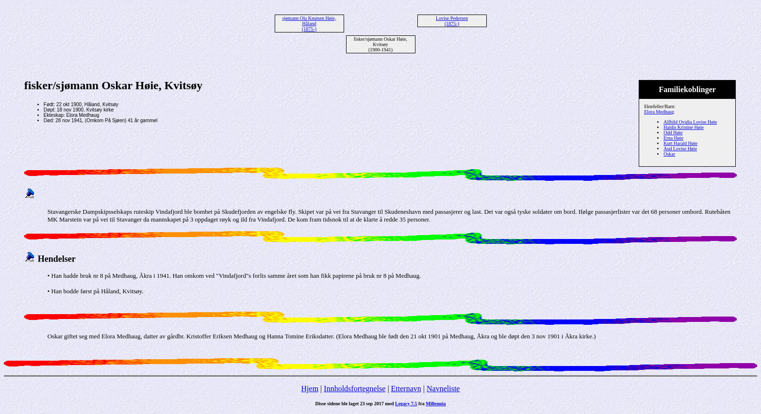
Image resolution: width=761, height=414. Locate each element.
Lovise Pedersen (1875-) (452, 21)
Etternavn (406, 388)
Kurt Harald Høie (680, 143)
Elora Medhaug (659, 111)
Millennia (436, 403)
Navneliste (443, 388)
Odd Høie (672, 132)
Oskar (669, 154)
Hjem (310, 388)
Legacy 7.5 (406, 403)
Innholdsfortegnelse (354, 388)
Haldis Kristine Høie (683, 127)
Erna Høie (673, 138)
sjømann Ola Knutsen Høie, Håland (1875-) (309, 24)
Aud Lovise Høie (680, 148)
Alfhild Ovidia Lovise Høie (690, 122)
